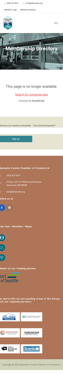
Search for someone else (31, 94)
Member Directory (28, 10)
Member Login (10, 10)
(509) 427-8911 (13, 3)
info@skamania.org (34, 3)
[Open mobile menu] (57, 23)
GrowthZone (38, 100)
